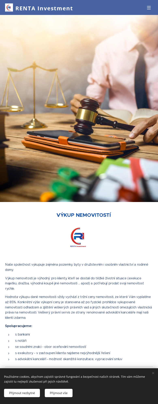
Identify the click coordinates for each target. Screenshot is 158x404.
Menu (149, 7)
